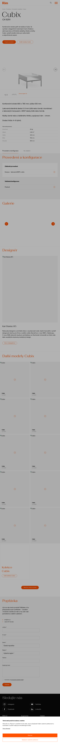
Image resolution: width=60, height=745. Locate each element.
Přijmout (30, 735)
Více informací (6, 728)
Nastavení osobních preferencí (30, 739)
